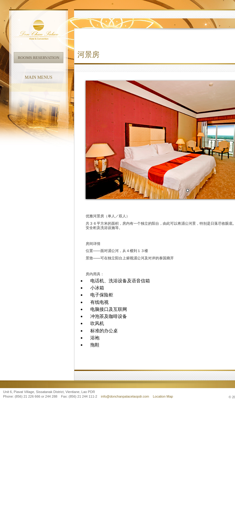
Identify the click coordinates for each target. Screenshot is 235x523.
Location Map (163, 396)
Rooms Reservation (38, 57)
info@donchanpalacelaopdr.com (125, 396)
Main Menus (38, 77)
